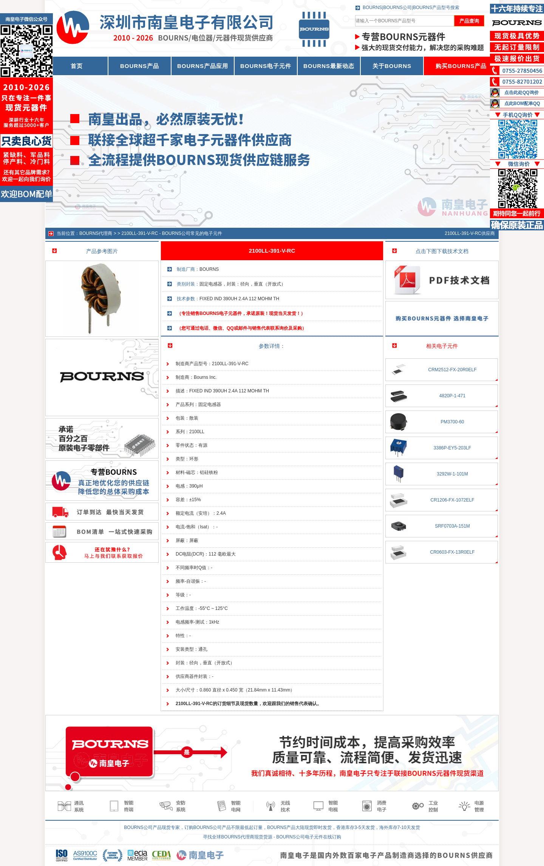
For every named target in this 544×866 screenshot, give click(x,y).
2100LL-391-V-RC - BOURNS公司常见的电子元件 (171, 233)
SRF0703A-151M (452, 526)
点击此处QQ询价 (521, 92)
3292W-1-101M (452, 474)
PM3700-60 (452, 422)
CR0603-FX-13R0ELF (452, 552)
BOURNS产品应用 (202, 66)
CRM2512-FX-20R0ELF (452, 369)
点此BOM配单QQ (522, 103)
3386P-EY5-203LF (452, 448)
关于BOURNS (391, 66)
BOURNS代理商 (95, 233)
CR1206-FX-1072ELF (452, 500)
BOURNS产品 (139, 66)
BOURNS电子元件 (265, 66)
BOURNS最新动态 (328, 66)
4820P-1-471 (452, 395)
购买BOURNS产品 (461, 66)
